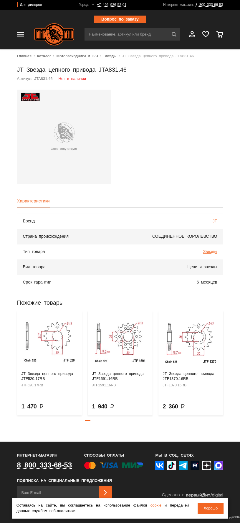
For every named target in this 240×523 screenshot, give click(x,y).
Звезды (210, 252)
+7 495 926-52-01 (111, 4)
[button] (87, 420)
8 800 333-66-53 (209, 4)
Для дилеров (31, 4)
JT (215, 221)
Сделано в (192, 495)
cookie (156, 505)
